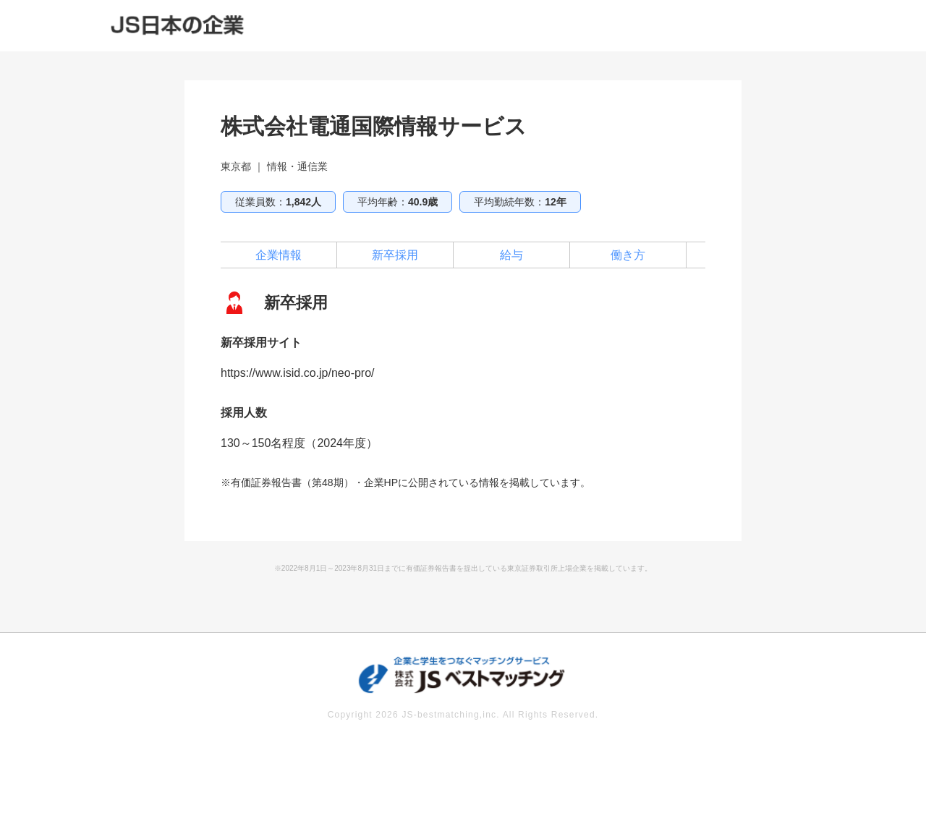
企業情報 (278, 255)
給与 (511, 255)
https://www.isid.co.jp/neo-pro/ (298, 373)
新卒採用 (395, 255)
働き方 (628, 255)
